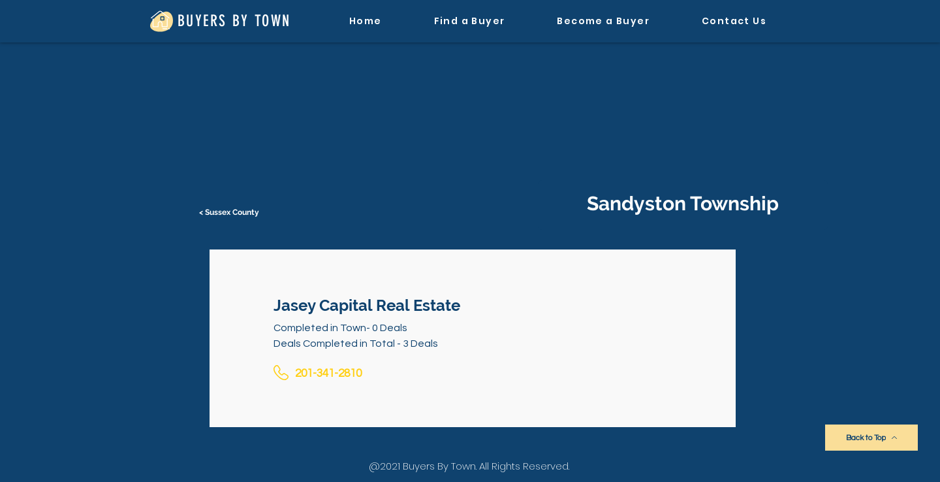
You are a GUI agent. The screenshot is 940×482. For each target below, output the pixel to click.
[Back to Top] (871, 438)
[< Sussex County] (230, 212)
